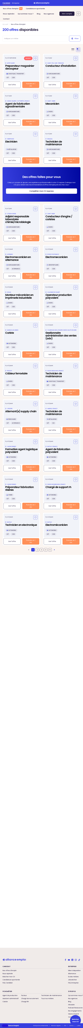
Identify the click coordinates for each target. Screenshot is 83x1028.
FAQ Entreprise (73, 983)
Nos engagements (75, 1011)
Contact (6, 19)
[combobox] (34, 38)
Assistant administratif (11, 998)
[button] (5, 1025)
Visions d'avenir (73, 1014)
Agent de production (10, 995)
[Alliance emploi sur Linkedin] (72, 960)
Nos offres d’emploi (13, 8)
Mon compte (67, 14)
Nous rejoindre (8, 14)
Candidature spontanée (35, 9)
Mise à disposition (74, 970)
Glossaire (71, 1005)
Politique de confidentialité (40, 1025)
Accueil (5, 24)
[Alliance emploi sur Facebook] (65, 960)
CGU (65, 1025)
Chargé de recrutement (30, 998)
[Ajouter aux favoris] (35, 58)
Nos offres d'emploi (18, 24)
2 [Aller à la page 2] (37, 550)
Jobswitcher (72, 980)
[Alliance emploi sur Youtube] (69, 960)
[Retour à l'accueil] (41, 3)
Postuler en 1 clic (30, 85)
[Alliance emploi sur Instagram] (75, 960)
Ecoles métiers (73, 977)
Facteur (24, 995)
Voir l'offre (12, 85)
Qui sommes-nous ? (25, 14)
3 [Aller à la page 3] (41, 550)
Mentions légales (56, 1025)
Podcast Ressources (75, 1008)
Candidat (6, 3)
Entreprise (15, 3)
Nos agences (49, 14)
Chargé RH (25, 1002)
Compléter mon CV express (41, 191)
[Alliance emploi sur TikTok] (79, 960)
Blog (38, 14)
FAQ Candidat (8, 983)
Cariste (5, 1002)
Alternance (72, 974)
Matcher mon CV (9, 977)
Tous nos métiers (47, 998)
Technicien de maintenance (51, 995)
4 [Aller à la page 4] (45, 550)
